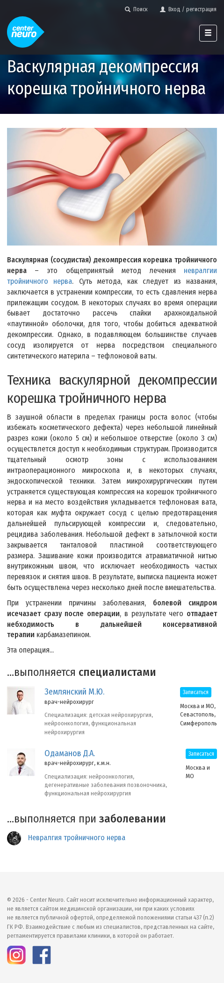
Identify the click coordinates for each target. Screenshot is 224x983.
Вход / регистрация (188, 9)
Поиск (136, 9)
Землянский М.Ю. (74, 692)
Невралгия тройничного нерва (76, 837)
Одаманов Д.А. (69, 753)
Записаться (196, 692)
